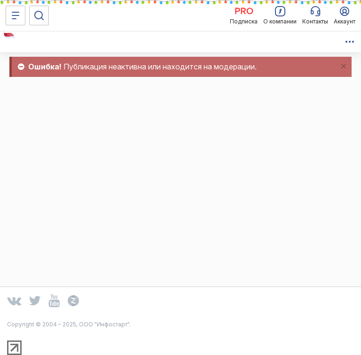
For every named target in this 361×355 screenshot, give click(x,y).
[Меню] (15, 15)
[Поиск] (39, 15)
